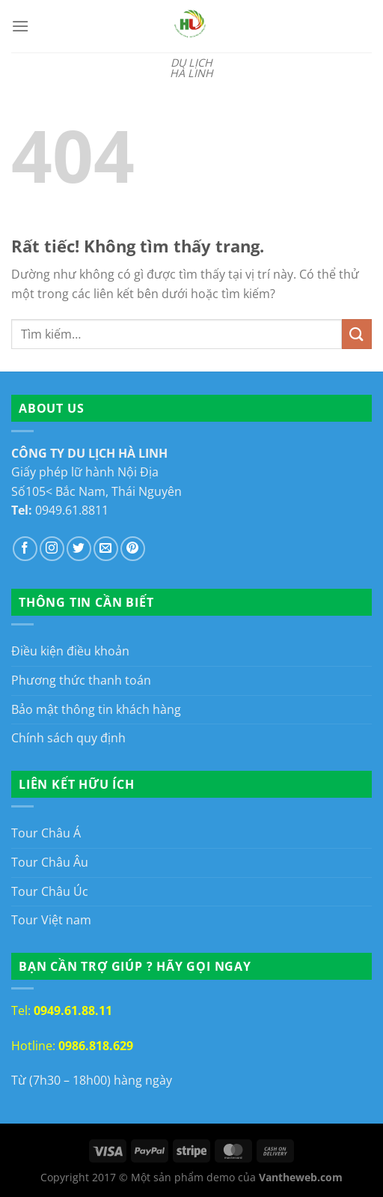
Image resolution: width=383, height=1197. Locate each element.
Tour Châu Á (46, 833)
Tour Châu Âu (49, 862)
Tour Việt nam (51, 920)
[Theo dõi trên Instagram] (52, 548)
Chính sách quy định (68, 738)
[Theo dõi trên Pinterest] (132, 548)
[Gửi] (357, 333)
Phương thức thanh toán (81, 680)
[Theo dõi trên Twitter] (79, 548)
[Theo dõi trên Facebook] (25, 548)
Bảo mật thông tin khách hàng (96, 709)
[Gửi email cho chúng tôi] (106, 548)
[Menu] (20, 25)
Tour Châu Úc (49, 891)
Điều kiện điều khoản (70, 651)
